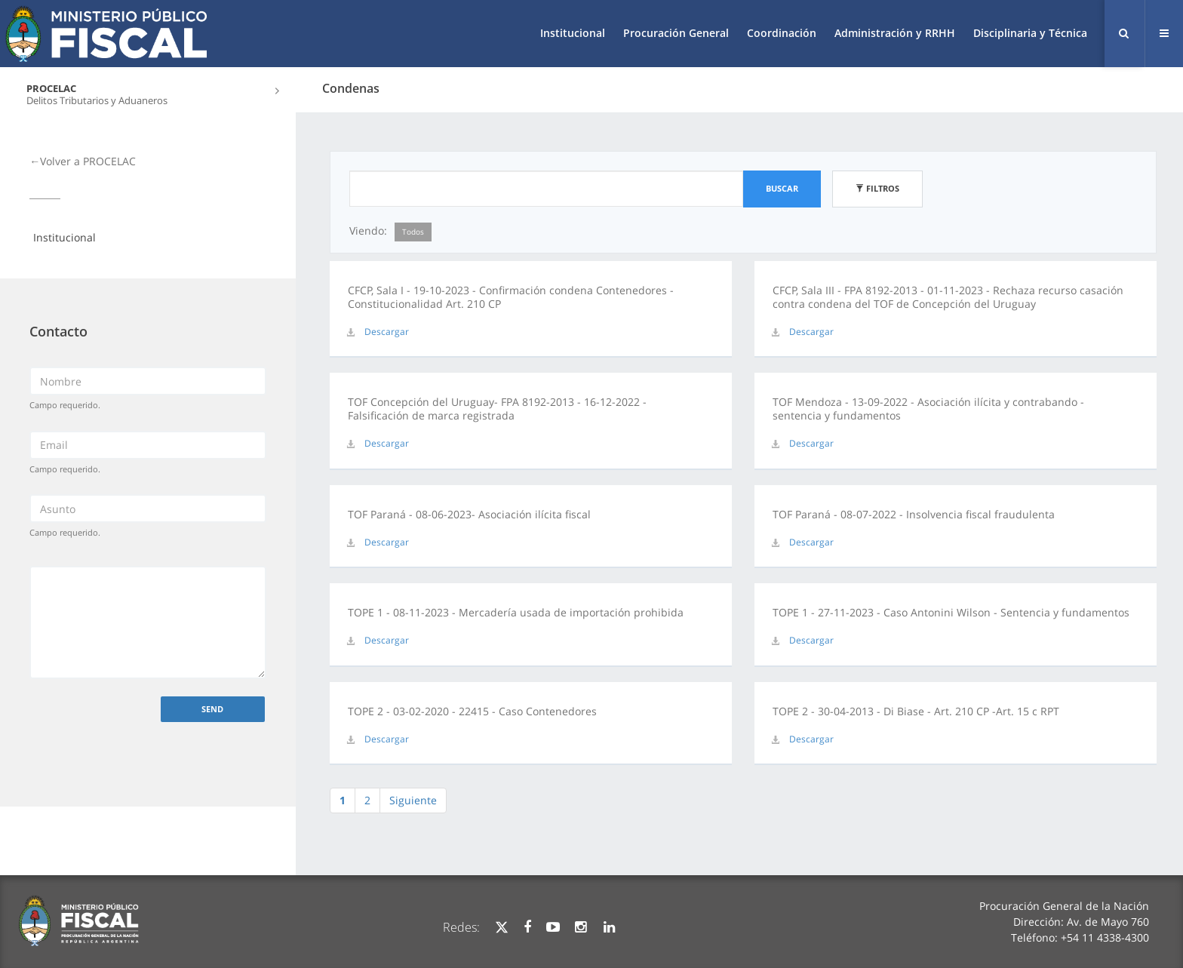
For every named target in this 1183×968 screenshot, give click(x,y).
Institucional (572, 33)
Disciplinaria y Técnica (1030, 33)
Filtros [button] (877, 188)
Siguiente (413, 800)
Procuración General (676, 33)
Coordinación (781, 33)
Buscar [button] (782, 188)
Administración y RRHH (894, 33)
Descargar (386, 331)
